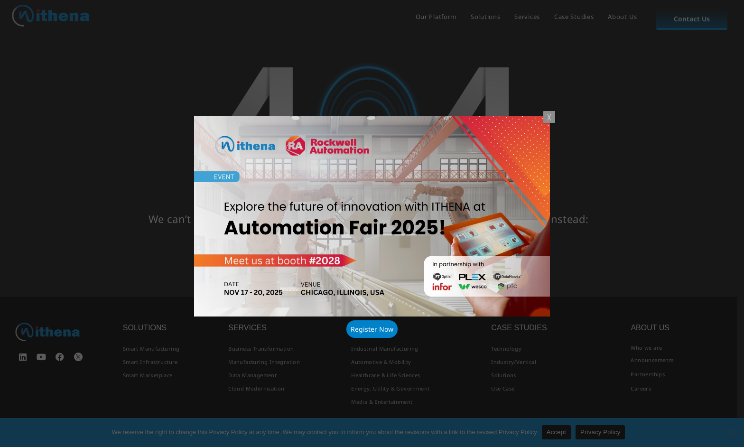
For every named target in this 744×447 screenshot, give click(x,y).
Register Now (372, 329)
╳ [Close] (549, 117)
